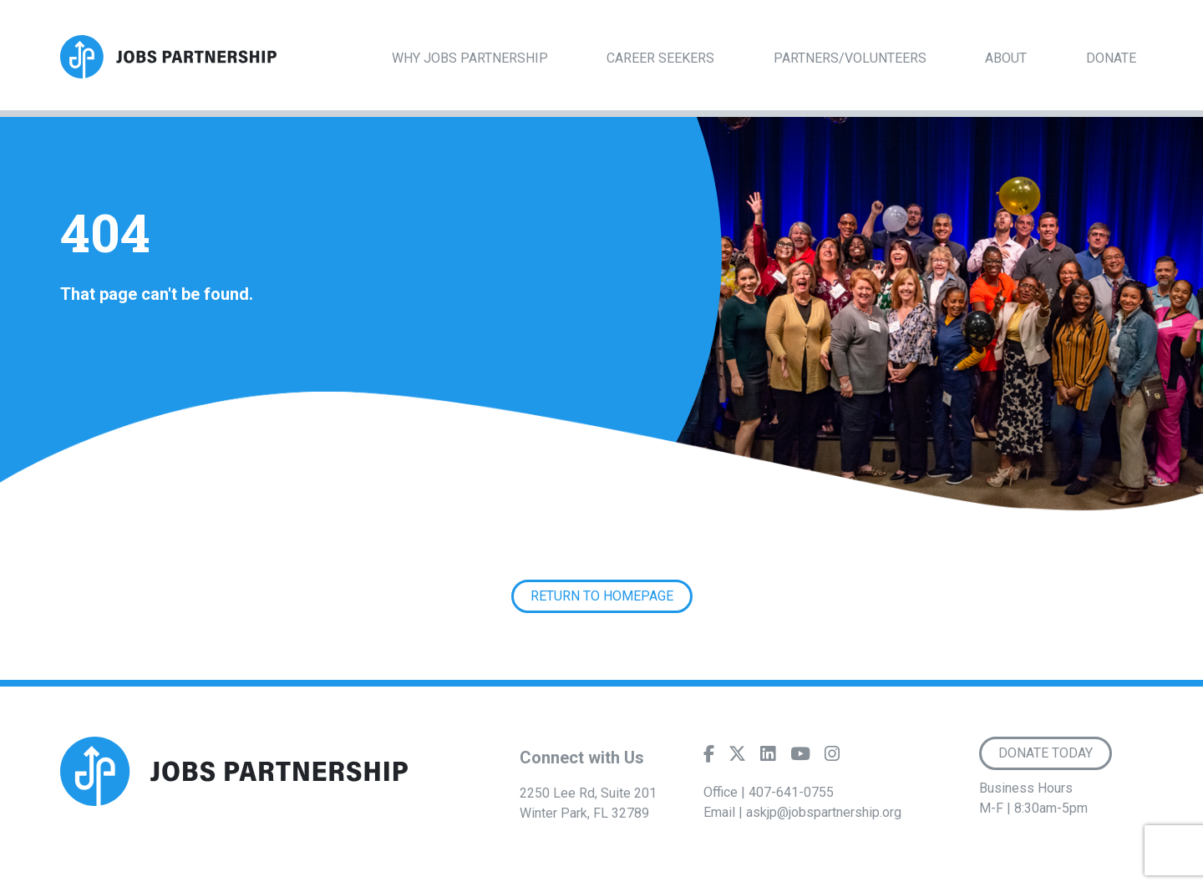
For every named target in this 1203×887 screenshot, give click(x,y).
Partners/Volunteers (850, 58)
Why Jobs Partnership (470, 58)
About (1006, 58)
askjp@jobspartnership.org (823, 812)
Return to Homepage (601, 596)
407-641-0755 (791, 792)
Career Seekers (660, 58)
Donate (1111, 58)
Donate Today (1045, 753)
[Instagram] (832, 757)
